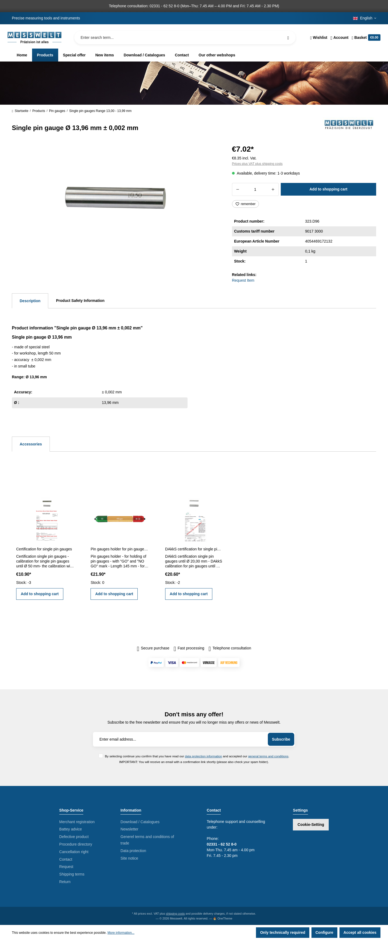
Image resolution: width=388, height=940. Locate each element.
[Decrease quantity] (237, 189)
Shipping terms (71, 874)
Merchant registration (77, 822)
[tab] (30, 300)
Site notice (129, 858)
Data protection (133, 851)
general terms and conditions (268, 756)
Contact (65, 859)
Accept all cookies (360, 932)
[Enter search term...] (185, 37)
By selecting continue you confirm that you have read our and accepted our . (197, 756)
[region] (115, 201)
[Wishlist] (319, 37)
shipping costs (175, 913)
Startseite (20, 111)
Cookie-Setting (310, 824)
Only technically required (282, 932)
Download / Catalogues (140, 822)
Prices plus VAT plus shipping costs (257, 164)
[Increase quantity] (273, 189)
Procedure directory (75, 844)
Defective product (74, 837)
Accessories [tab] (31, 444)
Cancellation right (73, 852)
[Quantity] (255, 189)
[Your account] (339, 37)
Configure (324, 932)
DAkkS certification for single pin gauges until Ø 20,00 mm (194, 549)
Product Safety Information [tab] (80, 300)
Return (65, 882)
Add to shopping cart (328, 189)
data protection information (203, 756)
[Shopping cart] (365, 37)
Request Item (243, 280)
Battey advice (70, 829)
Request (66, 866)
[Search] (288, 37)
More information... (121, 933)
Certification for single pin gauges (44, 549)
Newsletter (129, 829)
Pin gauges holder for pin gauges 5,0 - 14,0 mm (119, 549)
